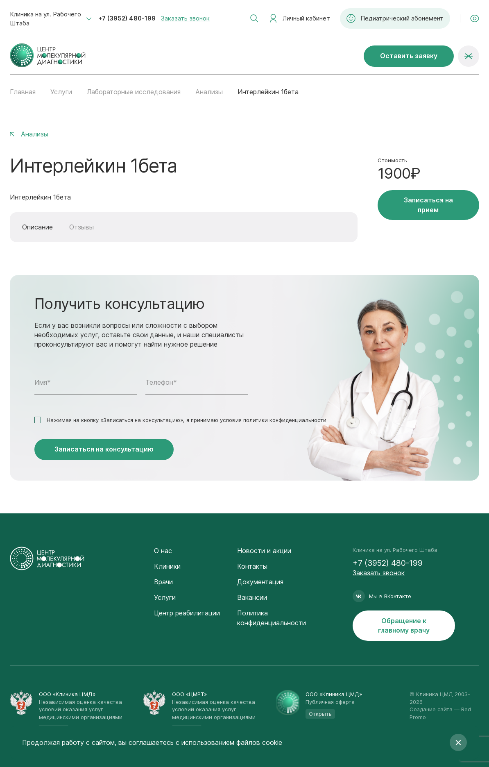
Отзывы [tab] (81, 227)
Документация (260, 582)
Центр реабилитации (187, 613)
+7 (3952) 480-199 (127, 18)
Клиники (167, 566)
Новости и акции (264, 551)
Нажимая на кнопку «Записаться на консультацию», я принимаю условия (186, 420)
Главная (23, 92)
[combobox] (51, 19)
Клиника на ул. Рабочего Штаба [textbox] (45, 18)
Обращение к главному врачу (404, 625)
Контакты (252, 566)
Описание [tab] (37, 227)
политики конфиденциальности (284, 420)
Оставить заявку (408, 56)
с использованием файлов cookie (229, 742)
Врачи (163, 582)
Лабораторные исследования (134, 92)
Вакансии (252, 597)
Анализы (209, 92)
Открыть (320, 713)
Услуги (61, 92)
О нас (163, 551)
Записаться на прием (428, 204)
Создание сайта (431, 709)
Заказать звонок (185, 18)
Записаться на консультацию (104, 449)
